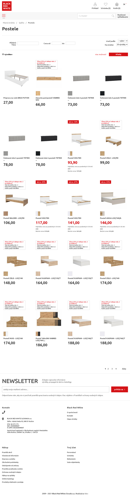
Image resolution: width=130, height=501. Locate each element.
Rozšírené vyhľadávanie (123, 16)
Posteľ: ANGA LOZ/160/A (110, 218)
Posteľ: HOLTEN (74, 158)
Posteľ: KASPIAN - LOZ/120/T (48, 278)
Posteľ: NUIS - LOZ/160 (13, 338)
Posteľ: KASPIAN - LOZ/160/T (80, 338)
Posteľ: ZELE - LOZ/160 (109, 278)
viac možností (100, 54)
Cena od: (47, 43)
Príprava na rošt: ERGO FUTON (16, 98)
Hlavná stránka (9, 23)
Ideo (86, 494)
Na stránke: (109, 45)
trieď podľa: (110, 41)
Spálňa (21, 23)
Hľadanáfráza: (13, 44)
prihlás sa (118, 389)
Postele (31, 23)
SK (125, 4)
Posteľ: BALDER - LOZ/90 (13, 218)
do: (63, 43)
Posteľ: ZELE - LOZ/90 (109, 158)
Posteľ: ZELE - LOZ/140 (13, 278)
